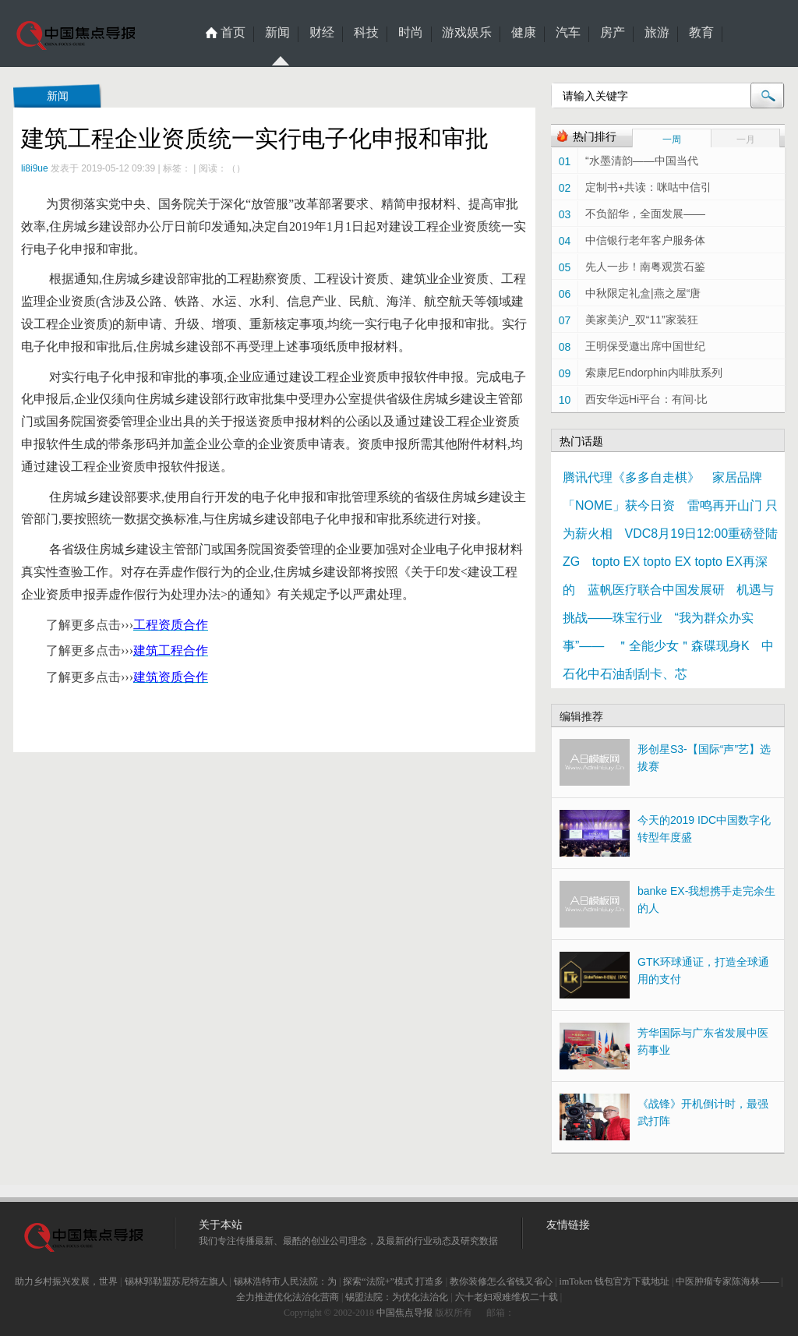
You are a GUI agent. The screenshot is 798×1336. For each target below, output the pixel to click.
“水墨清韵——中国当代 (641, 160)
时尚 (410, 33)
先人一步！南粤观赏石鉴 (645, 266)
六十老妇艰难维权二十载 (506, 1297)
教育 (701, 33)
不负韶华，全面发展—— (645, 213)
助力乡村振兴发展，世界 (66, 1281)
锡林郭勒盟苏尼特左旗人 (176, 1281)
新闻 (277, 34)
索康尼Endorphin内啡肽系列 (653, 372)
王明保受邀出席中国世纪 (645, 346)
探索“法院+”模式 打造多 (393, 1281)
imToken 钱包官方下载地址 (615, 1281)
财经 (321, 33)
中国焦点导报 (404, 1312)
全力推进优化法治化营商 (287, 1297)
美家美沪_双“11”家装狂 (641, 319)
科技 (366, 33)
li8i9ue (34, 168)
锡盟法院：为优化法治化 (396, 1297)
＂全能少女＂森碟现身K (683, 645)
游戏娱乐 (467, 33)
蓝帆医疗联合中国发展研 (656, 589)
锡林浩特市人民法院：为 (285, 1281)
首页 (233, 33)
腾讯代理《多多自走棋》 (631, 477)
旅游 (656, 33)
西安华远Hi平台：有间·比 (646, 399)
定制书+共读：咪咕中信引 (648, 187)
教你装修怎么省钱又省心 (501, 1281)
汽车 (568, 33)
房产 (612, 33)
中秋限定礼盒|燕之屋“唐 (643, 293)
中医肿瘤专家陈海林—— (727, 1281)
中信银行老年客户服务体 (645, 240)
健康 (523, 33)
